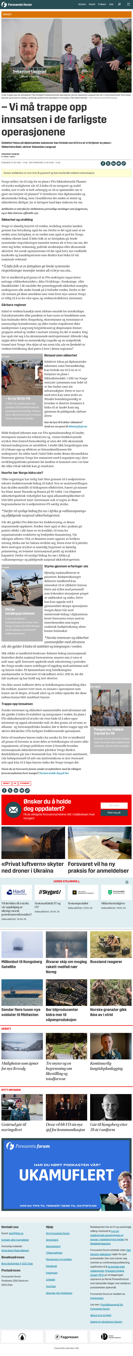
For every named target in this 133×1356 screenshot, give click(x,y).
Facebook (51, 1270)
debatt (6, 787)
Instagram (52, 1277)
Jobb (111, 6)
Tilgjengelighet (54, 1257)
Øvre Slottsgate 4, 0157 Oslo (17, 1267)
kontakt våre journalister (15, 1244)
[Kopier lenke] (123, 167)
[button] (127, 886)
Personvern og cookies (59, 1263)
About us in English (100, 1319)
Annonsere (52, 1244)
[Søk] (119, 6)
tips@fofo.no (16, 1237)
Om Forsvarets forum (58, 1237)
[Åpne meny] (128, 7)
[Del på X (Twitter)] (108, 167)
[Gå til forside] (25, 6)
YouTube (51, 1290)
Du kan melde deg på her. (54, 777)
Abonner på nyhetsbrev (59, 1297)
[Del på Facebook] (102, 167)
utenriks (24, 787)
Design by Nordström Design (106, 1326)
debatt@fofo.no (77, 430)
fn (15, 787)
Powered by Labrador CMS (66, 1352)
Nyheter (82, 6)
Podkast (102, 6)
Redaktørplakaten (100, 1247)
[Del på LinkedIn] (113, 167)
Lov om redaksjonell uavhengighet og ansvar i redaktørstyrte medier (107, 1239)
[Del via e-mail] (118, 167)
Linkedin (50, 1283)
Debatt (92, 6)
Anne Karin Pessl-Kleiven (15, 1254)
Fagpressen (97, 1302)
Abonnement (53, 1250)
